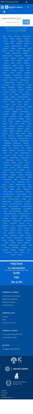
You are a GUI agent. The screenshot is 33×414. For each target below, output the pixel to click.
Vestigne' (28, 240)
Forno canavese (10, 109)
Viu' (28, 252)
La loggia (17, 121)
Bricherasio (21, 58)
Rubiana (6, 189)
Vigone (20, 242)
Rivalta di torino (8, 179)
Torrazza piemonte (21, 225)
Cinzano (5, 94)
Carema (12, 73)
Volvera (20, 255)
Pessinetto (6, 162)
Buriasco (6, 63)
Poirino (19, 167)
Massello (5, 133)
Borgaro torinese (16, 53)
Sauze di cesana (24, 216)
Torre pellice (13, 228)
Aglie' (4, 36)
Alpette (12, 39)
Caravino (5, 73)
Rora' (18, 187)
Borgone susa (27, 56)
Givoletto (28, 114)
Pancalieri (7, 155)
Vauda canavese (18, 238)
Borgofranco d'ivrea (7, 56)
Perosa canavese (10, 160)
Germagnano (6, 114)
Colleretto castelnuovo (23, 97)
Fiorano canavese (20, 106)
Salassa (19, 189)
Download (5, 317)
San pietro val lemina (26, 206)
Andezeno (26, 39)
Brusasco (19, 60)
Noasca (4, 148)
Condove (17, 99)
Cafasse (15, 65)
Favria (19, 104)
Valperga (22, 235)
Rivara (16, 179)
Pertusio (25, 160)
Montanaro (26, 143)
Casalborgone (7, 75)
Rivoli (13, 182)
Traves (6, 230)
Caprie (27, 70)
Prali (28, 170)
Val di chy (20, 233)
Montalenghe (7, 143)
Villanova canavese (14, 245)
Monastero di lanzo (23, 138)
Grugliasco (27, 116)
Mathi (11, 133)
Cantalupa (14, 70)
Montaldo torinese (24, 140)
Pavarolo (21, 155)
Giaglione (14, 114)
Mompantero (12, 138)
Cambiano (27, 65)
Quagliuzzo (13, 174)
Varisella (9, 238)
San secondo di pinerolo (15, 211)
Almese (6, 39)
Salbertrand (26, 189)
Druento (8, 104)
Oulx (11, 153)
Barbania (13, 48)
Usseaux (20, 230)
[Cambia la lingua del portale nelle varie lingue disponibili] (4, 11)
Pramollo (12, 172)
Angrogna (12, 41)
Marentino (27, 131)
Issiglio (28, 119)
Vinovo (29, 250)
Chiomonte (21, 90)
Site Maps (3, 395)
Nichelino (27, 145)
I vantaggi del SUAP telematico (11, 349)
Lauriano (5, 123)
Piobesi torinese (17, 165)
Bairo (12, 43)
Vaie (4, 233)
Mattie (17, 133)
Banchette (5, 48)
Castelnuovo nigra (24, 80)
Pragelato (22, 170)
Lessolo (23, 123)
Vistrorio (22, 252)
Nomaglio (16, 148)
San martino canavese (15, 204)
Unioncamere (10, 2)
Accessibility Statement (7, 397)
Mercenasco (11, 136)
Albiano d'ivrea (26, 36)
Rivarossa (6, 182)
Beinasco (11, 51)
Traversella (26, 228)
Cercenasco (6, 85)
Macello (5, 131)
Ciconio (21, 92)
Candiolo (28, 68)
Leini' (11, 123)
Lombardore (12, 126)
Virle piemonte (8, 252)
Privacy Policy (4, 393)
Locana (4, 126)
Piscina (6, 167)
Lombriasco (21, 126)
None (22, 148)
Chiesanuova (12, 90)
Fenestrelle (5, 106)
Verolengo (11, 240)
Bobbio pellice (26, 51)
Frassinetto (19, 109)
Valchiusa (27, 233)
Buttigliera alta (6, 65)
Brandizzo (13, 58)
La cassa (10, 121)
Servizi (4, 320)
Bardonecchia (21, 48)
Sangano (26, 211)
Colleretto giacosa (7, 99)
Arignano (20, 41)
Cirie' (10, 94)
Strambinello (13, 223)
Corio (23, 99)
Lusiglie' (27, 128)
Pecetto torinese (14, 157)
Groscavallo (13, 116)
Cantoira (21, 70)
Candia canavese (19, 68)
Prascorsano (28, 172)
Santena (7, 216)
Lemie (16, 123)
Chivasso (14, 92)
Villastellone (21, 250)
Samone (28, 191)
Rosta (24, 187)
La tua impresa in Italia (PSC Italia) (12, 334)
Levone (29, 123)
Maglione (12, 131)
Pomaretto (26, 167)
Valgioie (6, 235)
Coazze (6, 97)
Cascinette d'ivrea (17, 75)
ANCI (16, 2)
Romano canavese (20, 184)
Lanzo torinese (26, 121)
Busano (19, 63)
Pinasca (21, 162)
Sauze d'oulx (15, 216)
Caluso (21, 65)
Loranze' (28, 126)
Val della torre (11, 233)
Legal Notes (4, 390)
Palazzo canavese (25, 153)
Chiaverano (28, 87)
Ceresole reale (21, 85)
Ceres (13, 85)
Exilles (14, 104)
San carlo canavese (22, 194)
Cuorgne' (26, 102)
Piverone (12, 167)
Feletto (25, 104)
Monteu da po (7, 145)
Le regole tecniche (7, 305)
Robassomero (21, 182)
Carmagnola (27, 73)
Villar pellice (16, 247)
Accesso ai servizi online (9, 323)
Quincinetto (29, 174)
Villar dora (23, 245)
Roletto (11, 184)
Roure (29, 187)
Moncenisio (15, 140)
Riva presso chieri (20, 177)
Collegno (13, 97)
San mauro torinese (14, 206)
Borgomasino (18, 56)
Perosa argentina (25, 157)
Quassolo (21, 174)
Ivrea (4, 121)
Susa (28, 223)
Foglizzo (30, 106)
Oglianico (5, 150)
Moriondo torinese (17, 145)
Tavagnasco (6, 225)
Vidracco (13, 242)
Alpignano (19, 39)
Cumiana (19, 102)
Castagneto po (18, 77)
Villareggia (13, 250)
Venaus (4, 240)
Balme (25, 46)
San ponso (5, 208)
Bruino (13, 60)
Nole (10, 148)
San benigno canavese (8, 194)
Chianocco (20, 87)
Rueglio (12, 189)
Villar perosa (24, 247)
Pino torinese (7, 165)
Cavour (26, 82)
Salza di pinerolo (19, 191)
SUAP (9, 18)
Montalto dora (17, 143)
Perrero (19, 160)
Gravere (5, 116)
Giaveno (21, 114)
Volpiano (13, 255)
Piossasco (26, 165)
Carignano (19, 73)
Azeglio (7, 43)
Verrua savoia (20, 240)
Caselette (27, 75)
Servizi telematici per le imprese (11, 296)
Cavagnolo (20, 82)
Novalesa (29, 148)
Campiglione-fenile (7, 68)
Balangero (19, 43)
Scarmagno (14, 218)
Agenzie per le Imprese (8, 302)
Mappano (19, 131)
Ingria (4, 119)
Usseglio (27, 230)
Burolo (13, 63)
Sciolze (21, 218)
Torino (13, 225)
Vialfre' (7, 242)
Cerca (26, 22)
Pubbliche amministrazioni (9, 299)
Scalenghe (5, 218)
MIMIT (3, 2)
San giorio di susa (18, 201)
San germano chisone (13, 199)
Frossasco (7, 111)
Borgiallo (25, 53)
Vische (16, 252)
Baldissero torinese (17, 46)
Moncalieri (6, 140)
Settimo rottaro (6, 221)
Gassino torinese (24, 111)
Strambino (22, 223)
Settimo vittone (28, 221)
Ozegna (16, 153)
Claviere (17, 94)
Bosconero (5, 58)
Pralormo (5, 172)
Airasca (10, 36)
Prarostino (19, 172)
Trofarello (12, 230)
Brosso (28, 58)
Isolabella (21, 119)
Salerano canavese (8, 191)
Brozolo (7, 60)
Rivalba (29, 177)
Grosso (20, 116)
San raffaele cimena (16, 208)
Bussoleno (26, 63)
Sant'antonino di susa (23, 213)
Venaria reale (28, 238)
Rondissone (12, 187)
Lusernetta (20, 128)
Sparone (5, 223)
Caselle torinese (8, 77)
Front (26, 109)
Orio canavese (21, 150)
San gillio (24, 199)
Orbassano (12, 150)
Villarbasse (5, 250)
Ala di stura (17, 36)
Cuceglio (12, 102)
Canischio (6, 70)
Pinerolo (27, 162)
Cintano (27, 92)
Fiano (12, 106)
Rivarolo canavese (24, 179)
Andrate (6, 41)
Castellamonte (14, 80)
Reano (4, 177)
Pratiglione (5, 174)
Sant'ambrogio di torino (10, 213)
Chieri (5, 90)
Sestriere (27, 218)
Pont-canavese (8, 170)
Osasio (5, 153)
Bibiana (19, 51)
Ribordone (11, 177)
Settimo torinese (17, 221)
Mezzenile (19, 136)
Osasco (29, 150)
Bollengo (7, 53)
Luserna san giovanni (9, 128)
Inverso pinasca (13, 119)
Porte (15, 170)
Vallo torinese (13, 235)
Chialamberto (11, 87)
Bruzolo (26, 60)
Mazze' (24, 133)
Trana (19, 228)
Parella (14, 155)
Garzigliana (15, 111)
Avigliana (27, 41)
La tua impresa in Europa (9, 337)
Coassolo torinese (25, 94)
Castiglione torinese (10, 82)
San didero (17, 196)
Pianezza (14, 162)
